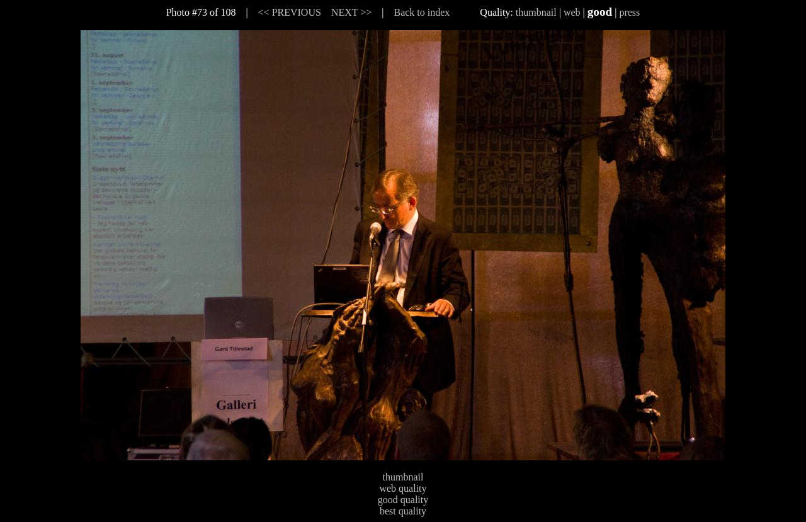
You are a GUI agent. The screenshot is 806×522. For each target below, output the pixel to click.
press (629, 12)
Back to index (422, 12)
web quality (402, 488)
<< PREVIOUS (289, 12)
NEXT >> (351, 12)
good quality (403, 499)
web (572, 12)
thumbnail (536, 12)
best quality (403, 511)
